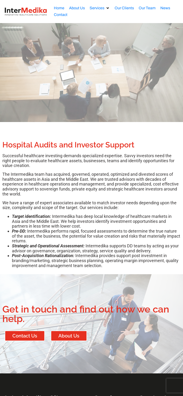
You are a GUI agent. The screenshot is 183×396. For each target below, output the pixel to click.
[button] (99, 8)
